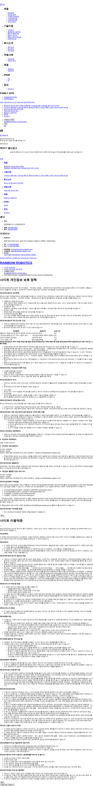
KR (1, 4)
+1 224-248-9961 (13, 244)
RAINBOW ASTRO (10, 97)
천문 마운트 (12, 22)
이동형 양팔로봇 (13, 16)
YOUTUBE (7, 255)
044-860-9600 (12, 228)
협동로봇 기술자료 (14, 32)
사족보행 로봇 (12, 18)
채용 (6, 194)
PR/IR (4, 135)
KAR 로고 (9, 258)
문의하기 (11, 89)
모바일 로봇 (12, 14)
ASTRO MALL (9, 99)
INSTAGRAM (25, 255)
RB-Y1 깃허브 (12, 35)
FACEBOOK (16, 255)
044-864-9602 (12, 229)
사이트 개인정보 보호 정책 (13, 269)
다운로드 (11, 30)
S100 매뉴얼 (12, 39)
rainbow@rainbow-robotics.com (22, 249)
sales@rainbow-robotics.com (21, 251)
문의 (6, 209)
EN (4, 4)
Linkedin (33, 255)
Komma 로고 (25, 258)
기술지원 (7, 172)
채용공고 (11, 69)
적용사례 (11, 59)
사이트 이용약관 (9, 267)
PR (9, 79)
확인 (2, 515)
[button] (1, 3)
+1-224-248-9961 (13, 246)
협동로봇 (11, 13)
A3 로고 (2, 258)
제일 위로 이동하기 (7, 785)
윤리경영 (11, 50)
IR (8, 81)
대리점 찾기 (12, 60)
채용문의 (11, 70)
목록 (1, 159)
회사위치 (11, 49)
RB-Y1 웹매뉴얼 (13, 33)
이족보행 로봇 (12, 20)
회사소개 (11, 47)
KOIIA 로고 (16, 258)
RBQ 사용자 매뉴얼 (14, 37)
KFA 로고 (33, 258)
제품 (6, 163)
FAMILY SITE (9, 120)
